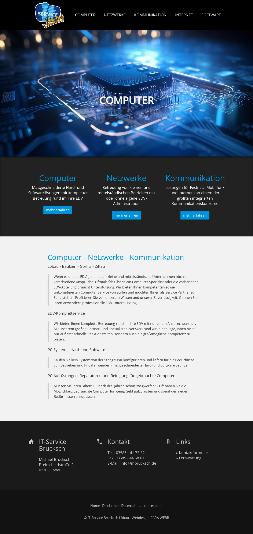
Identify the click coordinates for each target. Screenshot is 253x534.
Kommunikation (195, 177)
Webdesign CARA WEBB (150, 517)
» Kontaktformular (192, 452)
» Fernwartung (188, 457)
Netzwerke (126, 177)
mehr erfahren (58, 210)
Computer (58, 177)
